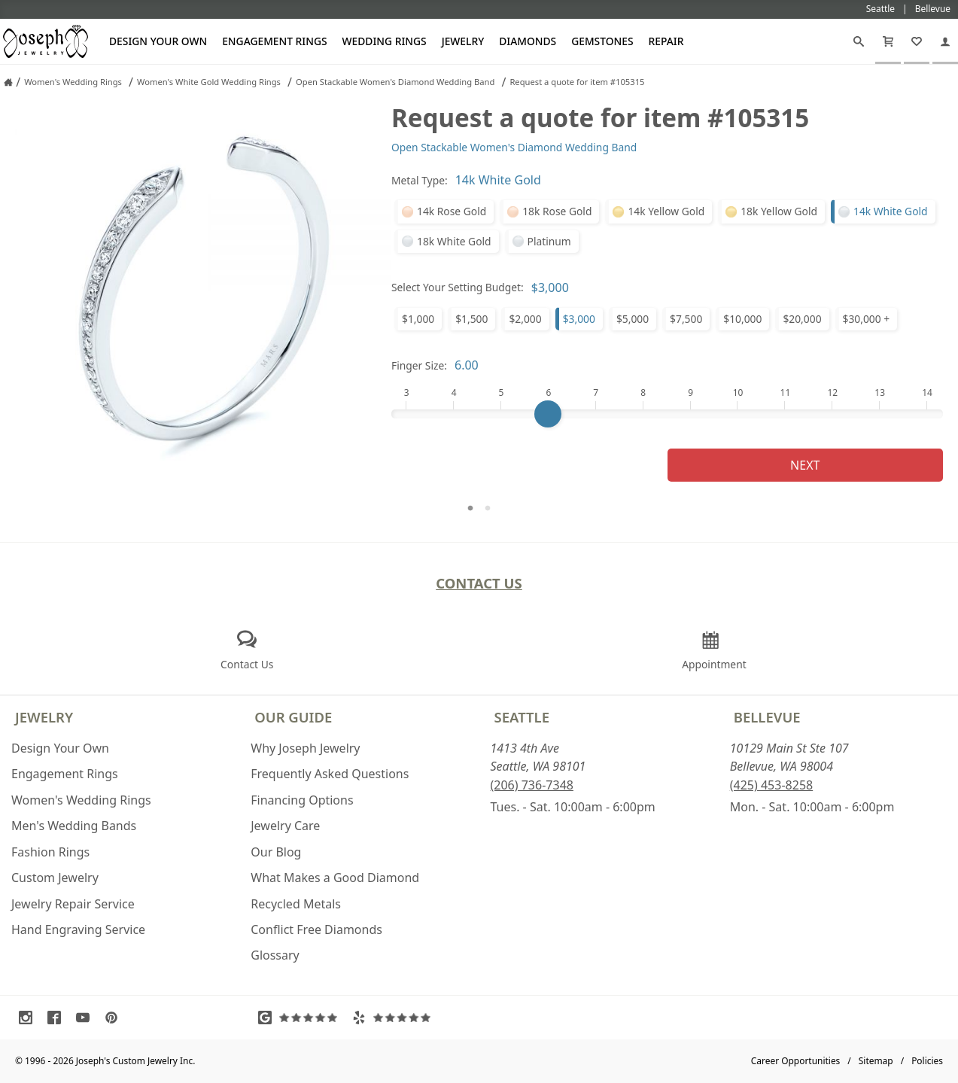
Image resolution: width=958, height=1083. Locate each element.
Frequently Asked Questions (330, 773)
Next (805, 465)
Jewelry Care (285, 825)
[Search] (858, 41)
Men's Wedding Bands (73, 825)
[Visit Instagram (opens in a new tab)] (29, 1017)
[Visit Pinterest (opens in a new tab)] (115, 1017)
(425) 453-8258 (771, 785)
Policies (927, 1060)
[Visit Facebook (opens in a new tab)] (57, 1017)
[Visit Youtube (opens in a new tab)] (86, 1017)
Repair (666, 41)
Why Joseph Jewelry (305, 748)
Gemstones (602, 41)
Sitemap (876, 1060)
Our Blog (276, 852)
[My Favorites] (916, 41)
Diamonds (527, 41)
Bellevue (767, 716)
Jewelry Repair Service (73, 904)
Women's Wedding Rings (81, 800)
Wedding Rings (384, 41)
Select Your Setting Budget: (457, 287)
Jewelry (463, 41)
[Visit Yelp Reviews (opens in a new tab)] (395, 1017)
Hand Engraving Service (78, 929)
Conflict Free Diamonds (316, 929)
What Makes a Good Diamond (335, 877)
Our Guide (293, 716)
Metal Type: (419, 180)
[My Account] (945, 41)
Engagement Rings (274, 41)
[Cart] (888, 41)
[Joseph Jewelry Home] (8, 82)
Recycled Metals (296, 904)
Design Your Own (158, 41)
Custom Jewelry (55, 877)
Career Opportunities (796, 1060)
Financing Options (302, 800)
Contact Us (479, 582)
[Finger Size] (667, 413)
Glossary (275, 955)
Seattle (521, 716)
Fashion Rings (50, 852)
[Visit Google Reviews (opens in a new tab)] (301, 1017)
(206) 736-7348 (532, 785)
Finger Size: (419, 365)
